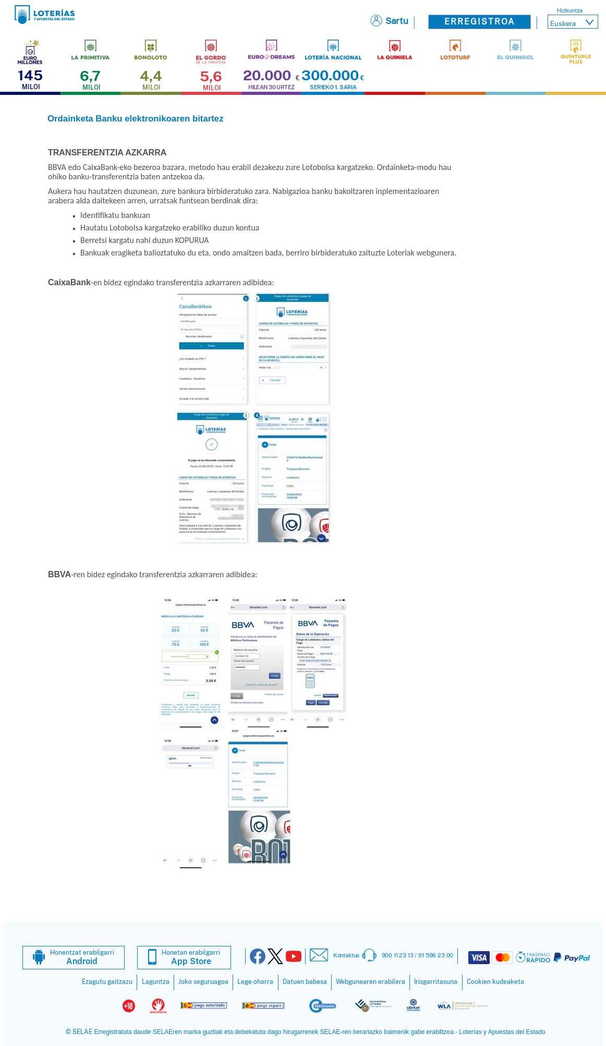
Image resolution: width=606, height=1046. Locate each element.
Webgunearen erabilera (370, 982)
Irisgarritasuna (435, 982)
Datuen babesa (305, 982)
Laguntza (155, 982)
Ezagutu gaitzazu (107, 982)
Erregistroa (479, 22)
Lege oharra (255, 982)
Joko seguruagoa (203, 982)
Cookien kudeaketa (495, 982)
